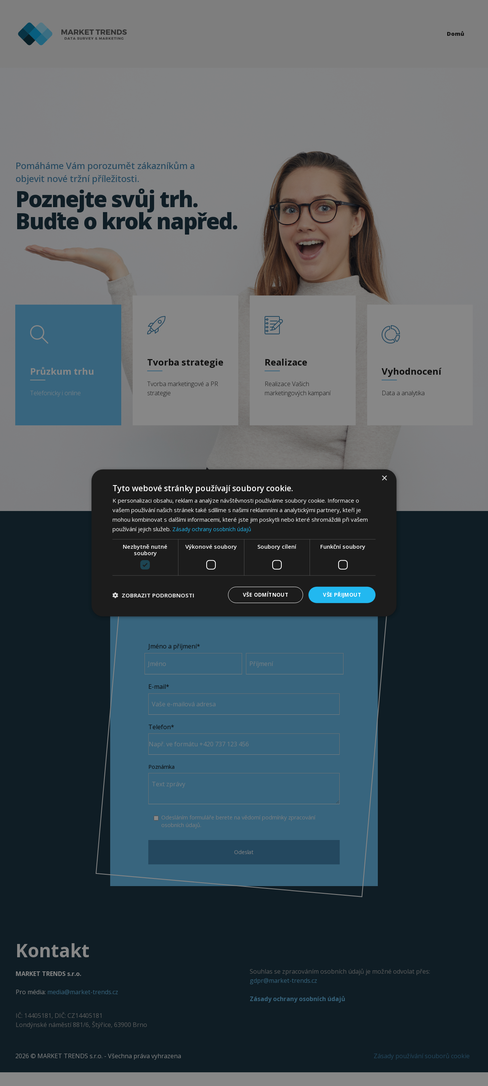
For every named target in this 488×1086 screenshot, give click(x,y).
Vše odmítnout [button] (262, 594)
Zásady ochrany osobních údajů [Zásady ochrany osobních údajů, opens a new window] (213, 528)
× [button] (384, 478)
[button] (153, 595)
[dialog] (244, 543)
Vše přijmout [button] (341, 594)
